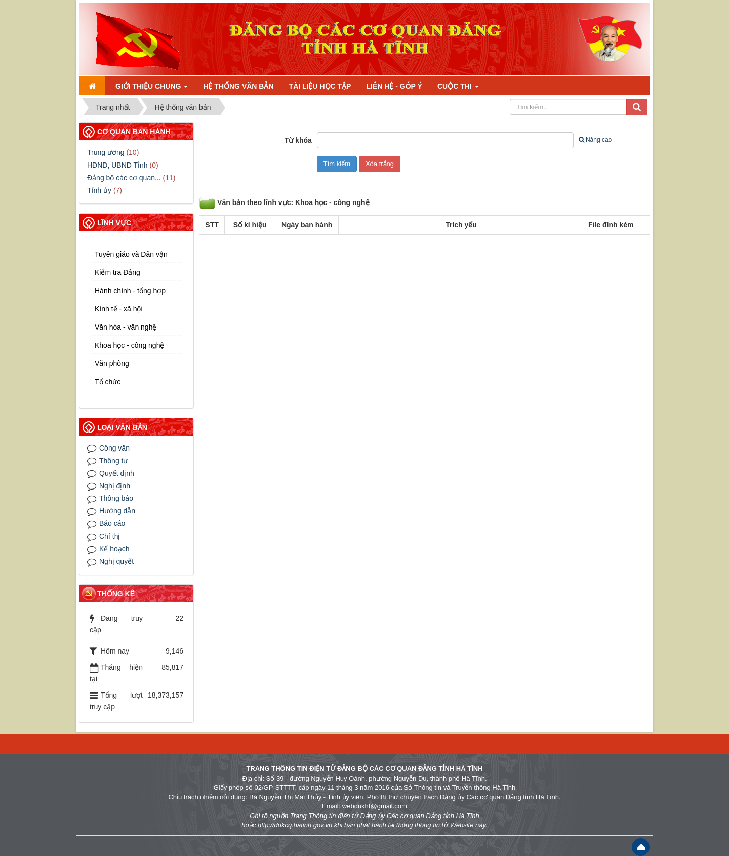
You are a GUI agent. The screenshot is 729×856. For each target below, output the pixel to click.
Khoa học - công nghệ (129, 345)
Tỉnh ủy (99, 190)
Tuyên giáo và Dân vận (131, 254)
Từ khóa (298, 140)
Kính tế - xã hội (119, 309)
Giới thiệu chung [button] (151, 86)
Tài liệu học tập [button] (320, 86)
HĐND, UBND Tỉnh (117, 165)
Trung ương (106, 152)
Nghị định (114, 486)
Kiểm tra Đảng (117, 272)
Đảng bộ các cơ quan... (124, 178)
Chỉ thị (109, 536)
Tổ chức (107, 382)
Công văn (114, 448)
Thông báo (116, 498)
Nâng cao (595, 139)
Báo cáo (112, 523)
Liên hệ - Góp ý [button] (394, 86)
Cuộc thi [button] (458, 86)
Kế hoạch (114, 549)
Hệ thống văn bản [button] (238, 86)
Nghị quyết (116, 561)
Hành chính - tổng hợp (130, 291)
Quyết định (116, 473)
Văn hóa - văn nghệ (125, 327)
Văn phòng (112, 363)
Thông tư (113, 461)
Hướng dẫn (117, 511)
